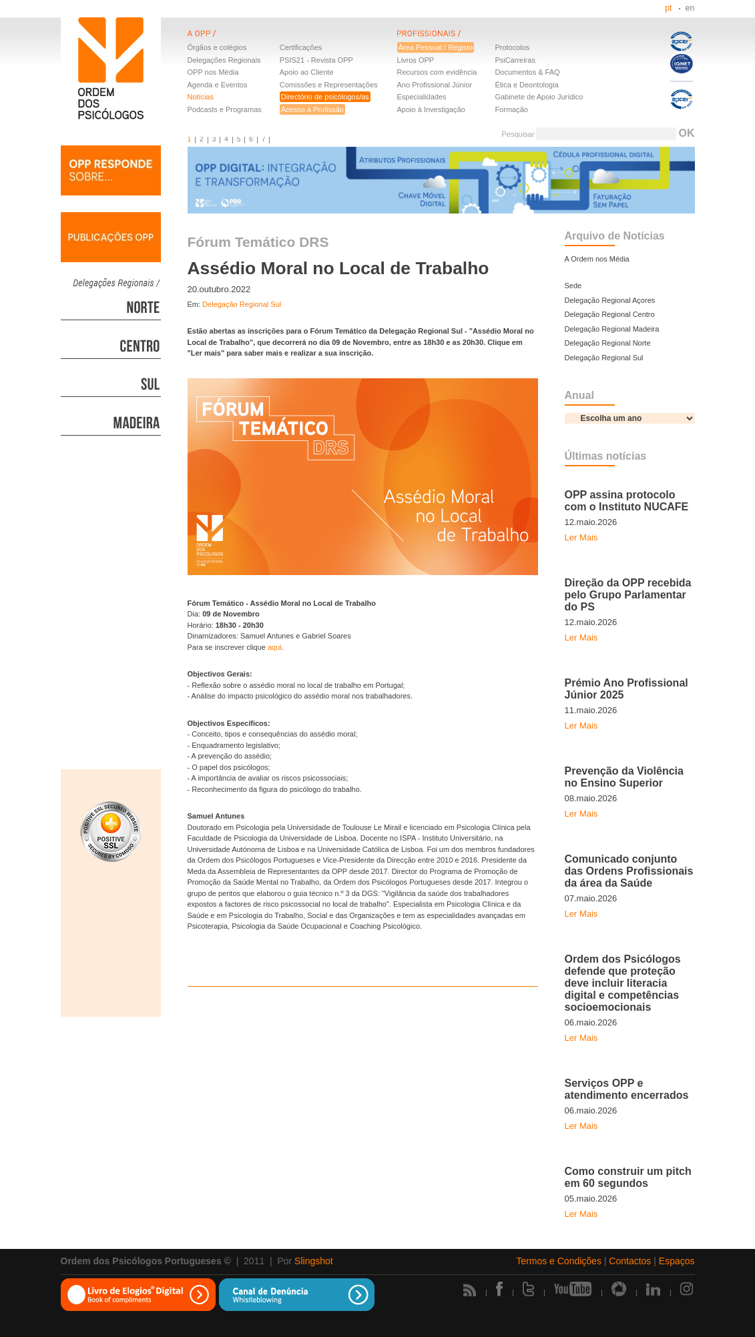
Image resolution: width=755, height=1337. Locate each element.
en (690, 8)
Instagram (687, 1289)
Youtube (572, 1289)
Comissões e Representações (329, 85)
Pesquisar (517, 134)
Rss (469, 1290)
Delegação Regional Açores (610, 300)
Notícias (201, 97)
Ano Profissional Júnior (435, 85)
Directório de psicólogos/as (325, 97)
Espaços (677, 1261)
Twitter (528, 1289)
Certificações (301, 47)
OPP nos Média (213, 72)
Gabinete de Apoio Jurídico (539, 97)
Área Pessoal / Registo (436, 47)
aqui (275, 647)
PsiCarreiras (515, 60)
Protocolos (512, 47)
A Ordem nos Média (597, 259)
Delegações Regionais (224, 60)
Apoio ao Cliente (307, 72)
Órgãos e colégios (217, 47)
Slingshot (313, 1261)
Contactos (630, 1261)
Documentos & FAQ (527, 72)
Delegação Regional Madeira (612, 329)
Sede (573, 286)
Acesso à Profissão (312, 109)
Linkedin (653, 1289)
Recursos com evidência (437, 72)
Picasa (618, 1289)
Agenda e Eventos (218, 85)
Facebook (499, 1289)
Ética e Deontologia (526, 85)
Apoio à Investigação (431, 109)
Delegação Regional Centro (610, 314)
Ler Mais (581, 537)
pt (668, 8)
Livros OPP (416, 60)
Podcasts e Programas (225, 109)
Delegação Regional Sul (241, 304)
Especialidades (422, 97)
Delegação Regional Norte (608, 343)
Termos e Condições (558, 1261)
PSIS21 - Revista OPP (316, 60)
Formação (511, 109)
